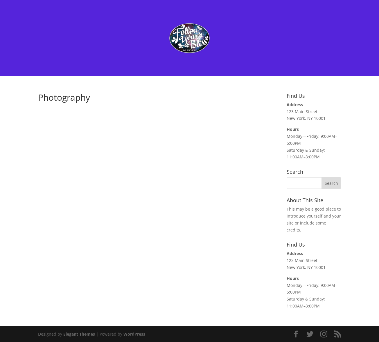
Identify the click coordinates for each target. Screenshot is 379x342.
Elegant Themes (79, 334)
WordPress (134, 334)
